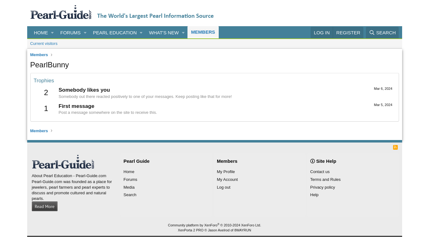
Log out (223, 187)
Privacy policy (322, 187)
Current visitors (43, 43)
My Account (227, 179)
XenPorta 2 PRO (190, 230)
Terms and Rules (325, 179)
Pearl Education (115, 32)
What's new (164, 32)
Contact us (320, 171)
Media (128, 187)
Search (129, 194)
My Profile (226, 171)
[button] (52, 32)
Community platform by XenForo (214, 225)
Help (314, 194)
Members (203, 32)
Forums (70, 32)
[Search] (382, 32)
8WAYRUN (242, 230)
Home (41, 32)
